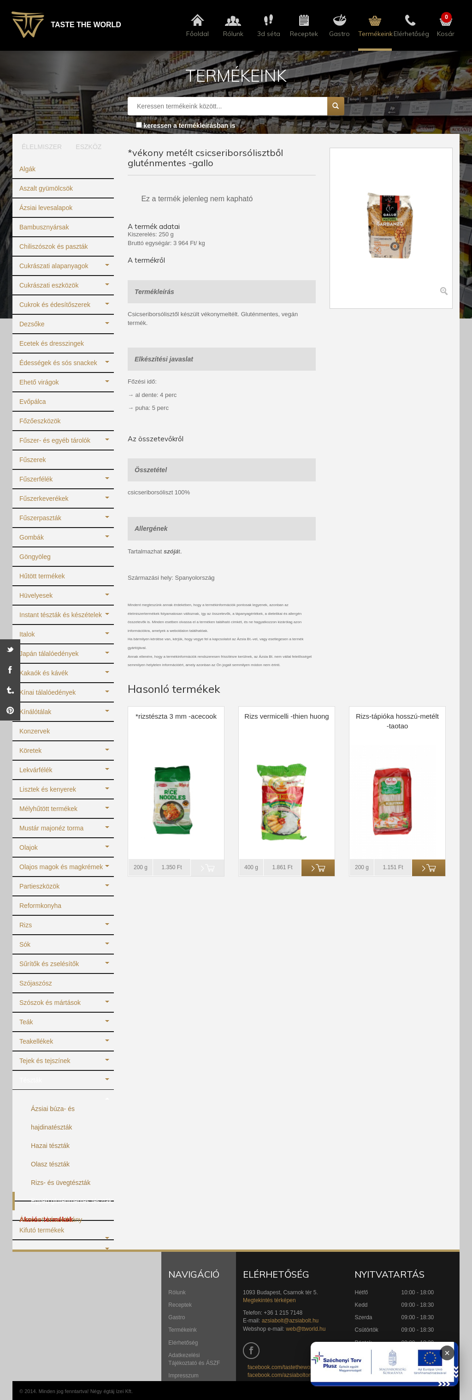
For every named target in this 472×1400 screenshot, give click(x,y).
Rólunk (176, 1292)
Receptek (180, 1305)
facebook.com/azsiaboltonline (284, 1375)
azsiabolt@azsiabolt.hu (290, 1320)
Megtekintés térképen (269, 1300)
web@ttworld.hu (305, 1329)
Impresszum (183, 1375)
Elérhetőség (183, 1343)
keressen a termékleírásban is (189, 125)
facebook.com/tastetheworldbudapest (293, 1367)
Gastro (176, 1317)
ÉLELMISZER (38, 146)
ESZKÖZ (88, 146)
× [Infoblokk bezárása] (447, 1353)
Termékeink (182, 1330)
